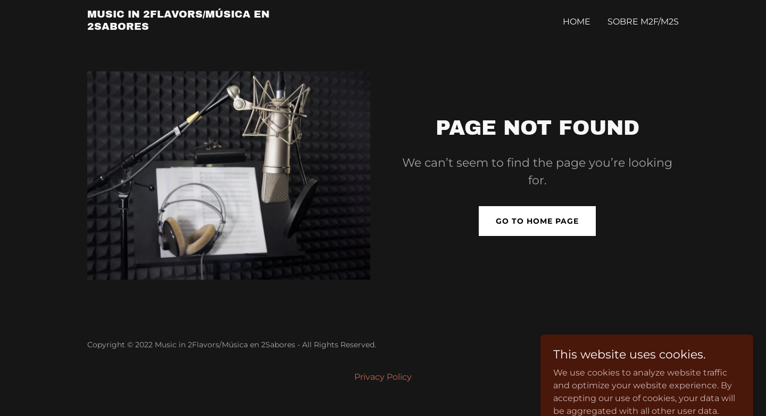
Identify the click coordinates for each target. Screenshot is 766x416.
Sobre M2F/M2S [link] (643, 22)
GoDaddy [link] (661, 344)
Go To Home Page (537, 221)
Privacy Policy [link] (383, 377)
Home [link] (576, 22)
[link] (190, 27)
